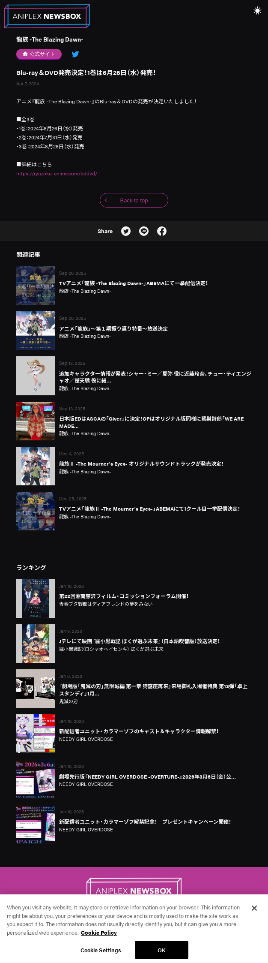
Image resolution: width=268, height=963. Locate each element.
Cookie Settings (101, 953)
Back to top (134, 200)
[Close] (254, 911)
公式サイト (39, 54)
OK (162, 953)
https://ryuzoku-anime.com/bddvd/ (56, 173)
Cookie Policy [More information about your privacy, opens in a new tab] (99, 936)
